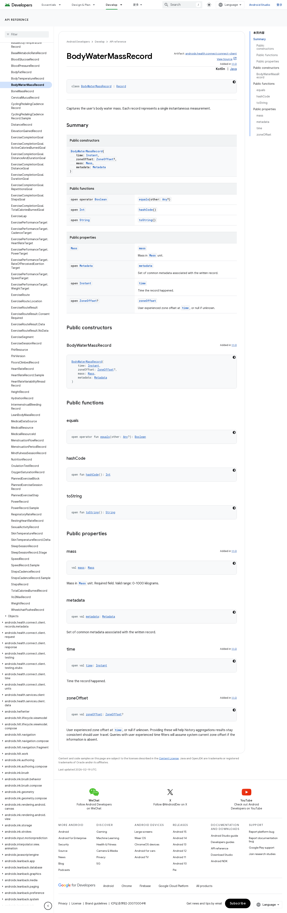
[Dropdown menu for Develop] (123, 5)
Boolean (101, 199)
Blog (61, 863)
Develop (99, 41)
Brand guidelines (96, 903)
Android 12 (180, 851)
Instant (92, 155)
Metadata (99, 167)
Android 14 (180, 838)
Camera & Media (107, 851)
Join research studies (262, 854)
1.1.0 (234, 64)
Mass (89, 163)
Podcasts (64, 870)
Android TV (142, 857)
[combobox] (182, 4)
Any (164, 199)
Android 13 (179, 844)
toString (145, 220)
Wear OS (140, 838)
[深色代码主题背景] (234, 82)
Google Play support (261, 847)
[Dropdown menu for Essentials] (61, 5)
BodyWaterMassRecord (96, 86)
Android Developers (78, 41)
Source (62, 851)
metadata (145, 266)
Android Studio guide (224, 835)
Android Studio (259, 5)
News (61, 857)
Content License (169, 758)
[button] (26, 616)
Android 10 (180, 863)
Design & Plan (81, 5)
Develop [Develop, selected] (112, 5)
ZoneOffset (104, 159)
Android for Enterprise (72, 838)
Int (82, 210)
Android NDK (219, 861)
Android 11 (179, 857)
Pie (174, 870)
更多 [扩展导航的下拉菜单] (136, 5)
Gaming (101, 831)
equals (144, 199)
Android (63, 831)
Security (63, 844)
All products (204, 886)
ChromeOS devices (147, 844)
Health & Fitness (106, 844)
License (76, 903)
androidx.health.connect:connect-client (211, 53)
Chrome (127, 886)
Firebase (145, 886)
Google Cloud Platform (173, 886)
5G (98, 863)
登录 (279, 5)
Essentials (49, 5)
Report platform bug (261, 831)
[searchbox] (27, 34)
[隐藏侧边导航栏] (48, 906)
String (85, 220)
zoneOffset (147, 301)
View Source (224, 59)
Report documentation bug (263, 839)
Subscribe (238, 903)
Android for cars (145, 851)
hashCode (146, 210)
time (142, 283)
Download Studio (222, 855)
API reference (17, 19)
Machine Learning (107, 838)
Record (121, 86)
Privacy (100, 857)
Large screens (143, 831)
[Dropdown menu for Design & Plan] (95, 5)
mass (142, 248)
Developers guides (222, 842)
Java (233, 69)
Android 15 (180, 831)
